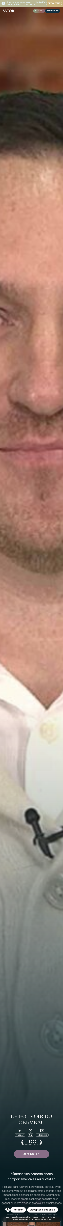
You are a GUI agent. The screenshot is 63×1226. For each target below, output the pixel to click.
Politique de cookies (43, 1219)
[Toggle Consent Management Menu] (7, 1210)
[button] (7, 1210)
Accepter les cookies (42, 1209)
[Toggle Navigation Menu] (17, 10)
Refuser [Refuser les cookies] (18, 1209)
